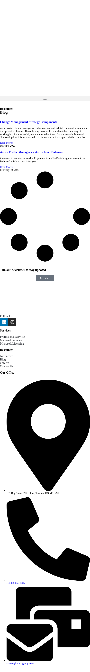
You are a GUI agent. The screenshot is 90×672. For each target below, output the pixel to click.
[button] (45, 98)
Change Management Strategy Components (28, 122)
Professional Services (12, 336)
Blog (3, 359)
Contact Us (6, 366)
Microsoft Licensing (12, 343)
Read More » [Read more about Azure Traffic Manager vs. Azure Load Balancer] (7, 167)
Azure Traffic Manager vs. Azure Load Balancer (31, 152)
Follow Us (6, 316)
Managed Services (11, 340)
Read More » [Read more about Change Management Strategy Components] (7, 142)
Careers (4, 363)
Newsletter (6, 356)
